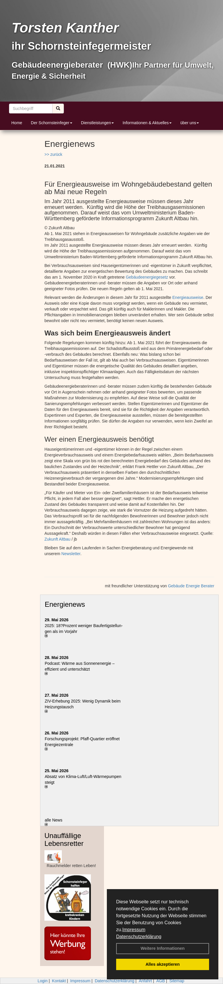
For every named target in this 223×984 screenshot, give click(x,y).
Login (42, 980)
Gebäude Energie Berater (191, 586)
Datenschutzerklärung (138, 936)
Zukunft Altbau (57, 539)
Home (16, 122)
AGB (160, 980)
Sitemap (176, 980)
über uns (189, 122)
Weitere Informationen (163, 948)
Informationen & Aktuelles (147, 122)
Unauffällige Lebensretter (64, 839)
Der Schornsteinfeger (51, 122)
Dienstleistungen (97, 122)
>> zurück (53, 154)
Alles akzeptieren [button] (162, 964)
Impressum (133, 929)
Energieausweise (188, 297)
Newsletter (70, 553)
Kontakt (59, 980)
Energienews (65, 604)
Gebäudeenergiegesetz (147, 277)
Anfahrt (145, 980)
